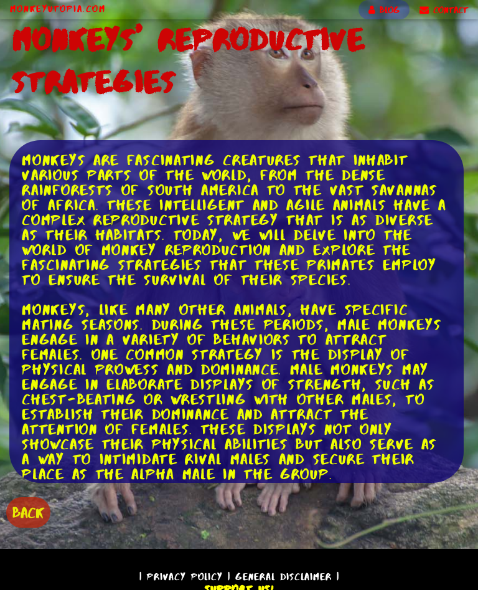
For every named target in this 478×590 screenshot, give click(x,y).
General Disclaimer (283, 577)
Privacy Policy (185, 577)
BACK (28, 512)
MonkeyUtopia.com (58, 8)
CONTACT (443, 10)
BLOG (384, 10)
